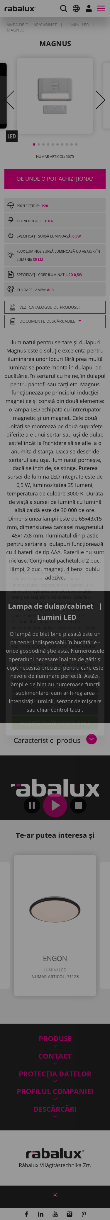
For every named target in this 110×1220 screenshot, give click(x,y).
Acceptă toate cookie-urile (55, 690)
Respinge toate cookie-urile (55, 672)
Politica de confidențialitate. (60, 638)
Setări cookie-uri (55, 653)
